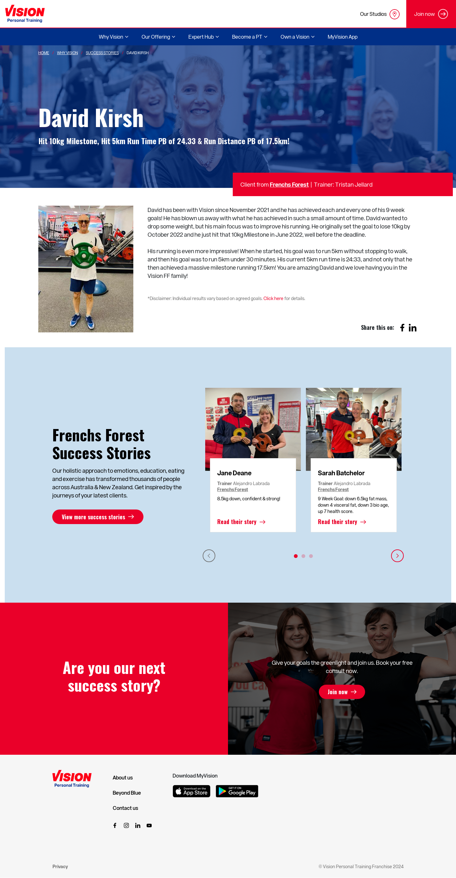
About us (123, 777)
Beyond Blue (127, 792)
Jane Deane (234, 472)
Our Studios (380, 14)
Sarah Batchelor (341, 472)
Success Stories (102, 52)
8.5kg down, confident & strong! (248, 499)
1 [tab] (296, 556)
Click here (273, 298)
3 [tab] (311, 556)
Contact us (125, 807)
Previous (209, 555)
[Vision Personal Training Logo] (25, 13)
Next (397, 555)
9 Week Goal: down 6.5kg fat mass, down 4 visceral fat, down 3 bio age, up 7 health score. (353, 505)
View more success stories (93, 517)
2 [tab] (303, 556)
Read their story (236, 522)
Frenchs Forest (289, 184)
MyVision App (343, 36)
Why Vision (67, 52)
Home (43, 52)
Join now (338, 692)
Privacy (60, 866)
